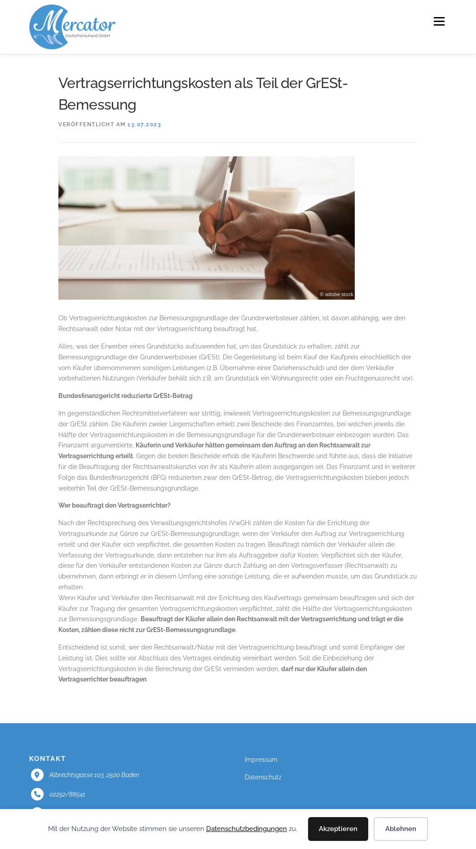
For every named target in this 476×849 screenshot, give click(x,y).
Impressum (261, 759)
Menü (439, 21)
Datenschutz (263, 777)
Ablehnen (400, 829)
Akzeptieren (338, 829)
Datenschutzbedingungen (246, 829)
